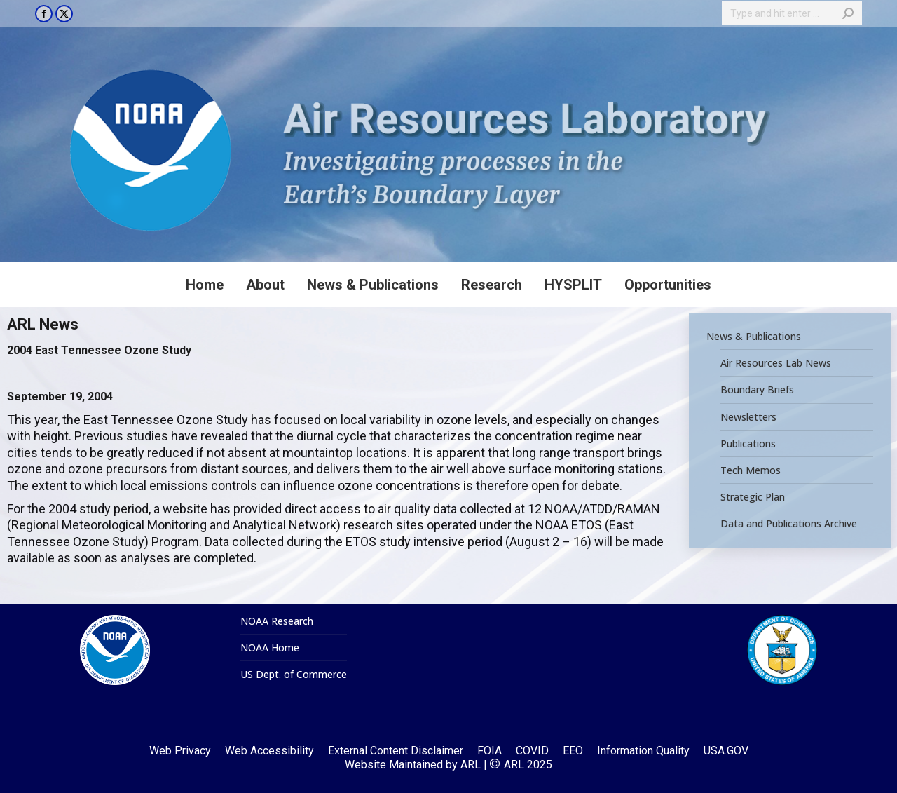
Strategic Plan (752, 497)
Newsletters (748, 416)
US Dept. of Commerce (293, 674)
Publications (748, 444)
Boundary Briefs (757, 390)
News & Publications (753, 336)
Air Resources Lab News (775, 363)
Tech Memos (750, 470)
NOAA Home (269, 648)
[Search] (792, 13)
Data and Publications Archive (788, 523)
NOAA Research (276, 621)
